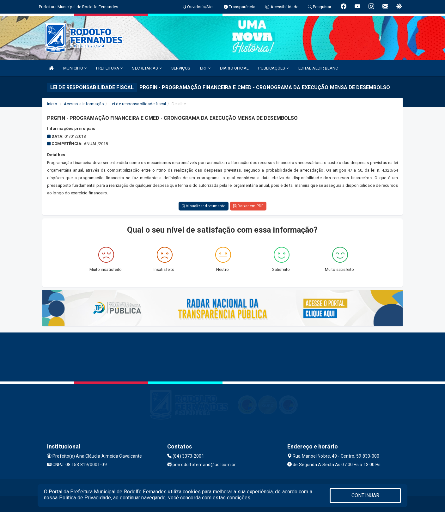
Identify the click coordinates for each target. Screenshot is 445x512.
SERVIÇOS (181, 68)
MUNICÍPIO (75, 68)
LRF (205, 68)
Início (52, 103)
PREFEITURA (109, 68)
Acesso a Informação (84, 103)
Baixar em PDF (248, 206)
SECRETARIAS (147, 68)
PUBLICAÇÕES (273, 68)
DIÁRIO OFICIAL (234, 68)
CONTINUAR (365, 495)
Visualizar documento (203, 206)
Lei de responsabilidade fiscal (138, 103)
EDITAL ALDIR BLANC (318, 68)
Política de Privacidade (85, 498)
